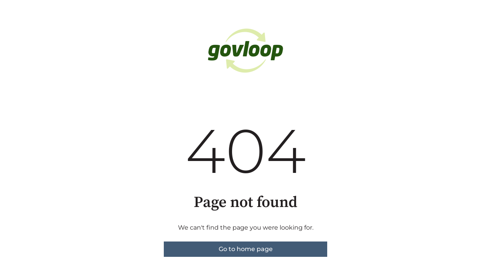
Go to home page (246, 249)
